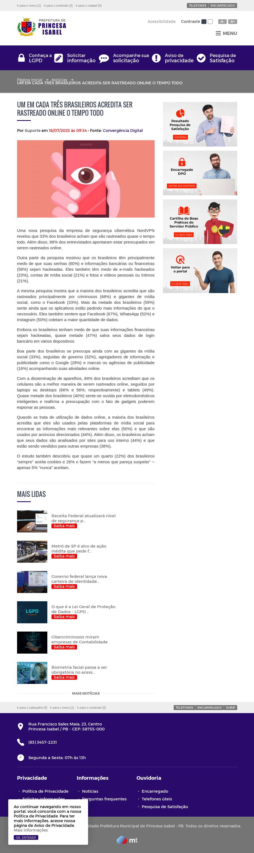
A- (222, 21)
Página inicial (29, 79)
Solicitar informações (43, 798)
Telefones (197, 5)
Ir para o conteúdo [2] (58, 5)
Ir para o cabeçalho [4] (32, 707)
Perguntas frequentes (104, 798)
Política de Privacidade (45, 791)
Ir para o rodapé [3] (89, 5)
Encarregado (223, 5)
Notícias (59, 79)
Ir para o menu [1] (29, 5)
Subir (230, 707)
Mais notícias (86, 693)
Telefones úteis (157, 798)
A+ (232, 21)
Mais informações (31, 830)
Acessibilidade (162, 21)
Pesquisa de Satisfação (165, 806)
